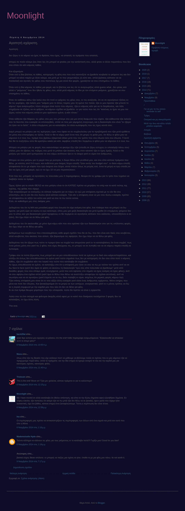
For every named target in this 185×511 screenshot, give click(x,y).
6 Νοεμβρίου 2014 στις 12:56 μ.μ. (32, 407)
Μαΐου (147, 163)
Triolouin (21, 377)
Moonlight (25, 15)
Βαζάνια (147, 134)
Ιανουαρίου (149, 175)
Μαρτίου (148, 167)
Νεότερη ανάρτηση (18, 473)
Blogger (101, 503)
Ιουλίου (148, 155)
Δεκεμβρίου (150, 93)
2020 (144, 70)
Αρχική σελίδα (68, 473)
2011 (144, 188)
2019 (144, 74)
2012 (144, 184)
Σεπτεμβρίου (150, 147)
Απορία (147, 130)
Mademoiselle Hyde (26, 436)
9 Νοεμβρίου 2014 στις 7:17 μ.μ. (31, 461)
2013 (144, 180)
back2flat (21, 334)
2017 (144, 78)
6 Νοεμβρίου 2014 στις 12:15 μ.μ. (32, 384)
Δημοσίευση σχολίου (22, 467)
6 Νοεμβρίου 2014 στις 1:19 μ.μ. (31, 444)
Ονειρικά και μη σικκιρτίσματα (157, 119)
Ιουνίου (148, 159)
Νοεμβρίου (149, 97)
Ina (18, 416)
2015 (144, 86)
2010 (144, 192)
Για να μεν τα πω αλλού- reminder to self (155, 110)
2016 (144, 82)
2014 (144, 90)
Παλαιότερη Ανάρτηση (121, 473)
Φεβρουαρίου (150, 171)
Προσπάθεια (149, 101)
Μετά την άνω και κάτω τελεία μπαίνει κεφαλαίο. (157, 124)
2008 (144, 200)
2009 (144, 196)
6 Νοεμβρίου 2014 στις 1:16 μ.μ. (31, 427)
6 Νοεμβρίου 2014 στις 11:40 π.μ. (32, 367)
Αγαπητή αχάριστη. (152, 138)
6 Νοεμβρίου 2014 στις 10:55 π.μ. (32, 345)
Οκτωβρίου (149, 143)
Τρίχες (147, 115)
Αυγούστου (149, 151)
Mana (19, 354)
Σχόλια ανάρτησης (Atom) (32, 478)
